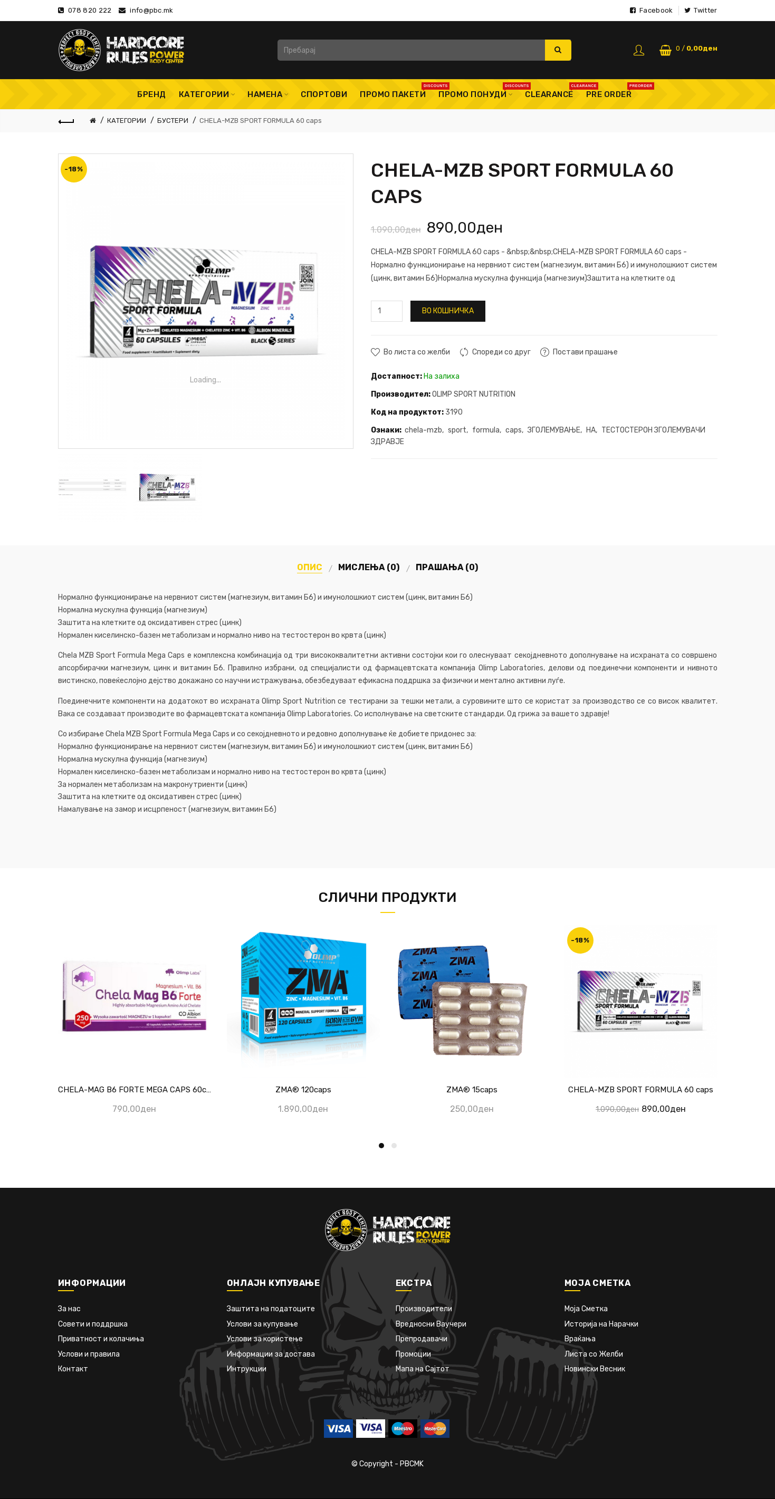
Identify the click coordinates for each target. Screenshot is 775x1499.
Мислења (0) (369, 567)
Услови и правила (89, 1354)
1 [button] (381, 1145)
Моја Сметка (586, 1308)
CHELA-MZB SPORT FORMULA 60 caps (260, 120)
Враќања (580, 1338)
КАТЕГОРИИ (126, 120)
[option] (93, 487)
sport (457, 430)
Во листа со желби (417, 352)
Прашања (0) (447, 567)
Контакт (73, 1369)
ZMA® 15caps (471, 1089)
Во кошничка (448, 310)
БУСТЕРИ (172, 120)
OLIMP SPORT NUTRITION (473, 394)
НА (591, 430)
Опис (309, 567)
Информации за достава (271, 1354)
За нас (69, 1308)
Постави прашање (585, 352)
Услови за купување (262, 1324)
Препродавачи (421, 1338)
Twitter (700, 10)
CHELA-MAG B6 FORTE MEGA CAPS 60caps (134, 1089)
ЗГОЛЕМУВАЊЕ (554, 430)
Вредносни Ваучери (431, 1324)
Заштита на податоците (271, 1308)
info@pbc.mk (151, 10)
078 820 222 (89, 10)
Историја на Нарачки (601, 1324)
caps (513, 430)
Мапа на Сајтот (422, 1369)
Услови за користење (265, 1338)
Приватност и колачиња (101, 1338)
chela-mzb (423, 430)
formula (486, 430)
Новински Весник (594, 1369)
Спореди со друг (501, 352)
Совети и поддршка (93, 1324)
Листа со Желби (593, 1354)
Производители (424, 1308)
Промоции (413, 1354)
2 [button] (394, 1145)
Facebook (651, 10)
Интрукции (246, 1369)
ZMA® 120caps (303, 1089)
